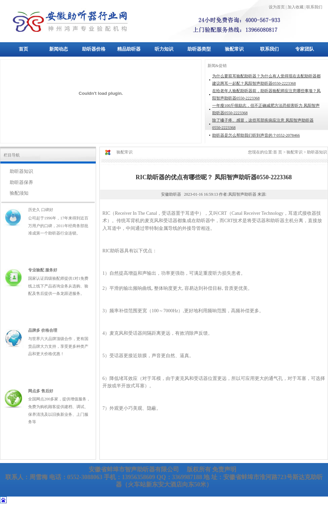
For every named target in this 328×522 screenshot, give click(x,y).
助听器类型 (199, 49)
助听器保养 (21, 182)
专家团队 (304, 49)
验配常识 (234, 49)
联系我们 (269, 49)
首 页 (277, 152)
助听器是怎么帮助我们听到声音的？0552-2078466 (256, 135)
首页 (23, 49)
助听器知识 (21, 171)
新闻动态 (58, 49)
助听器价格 (93, 49)
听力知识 (164, 49)
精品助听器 (129, 49)
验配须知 (19, 193)
